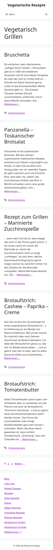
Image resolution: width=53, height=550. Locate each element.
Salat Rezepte (11, 498)
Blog (6, 478)
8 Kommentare (16, 200)
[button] (46, 14)
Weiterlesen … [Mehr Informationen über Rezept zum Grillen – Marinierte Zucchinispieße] (25, 274)
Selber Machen (12, 507)
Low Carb (9, 483)
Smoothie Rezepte (14, 512)
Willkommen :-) (12, 532)
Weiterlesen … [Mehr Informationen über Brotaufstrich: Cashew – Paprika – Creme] (12, 358)
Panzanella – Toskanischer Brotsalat (19, 135)
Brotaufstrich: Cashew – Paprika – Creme (26, 306)
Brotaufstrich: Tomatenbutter (21, 386)
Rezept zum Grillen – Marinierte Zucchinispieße (26, 222)
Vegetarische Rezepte (26, 5)
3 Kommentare (16, 113)
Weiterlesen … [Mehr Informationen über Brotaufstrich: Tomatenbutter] (30, 439)
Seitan (7, 503)
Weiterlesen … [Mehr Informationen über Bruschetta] (12, 104)
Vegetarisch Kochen (15, 527)
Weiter (19, 463)
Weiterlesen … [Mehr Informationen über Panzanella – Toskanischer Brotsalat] (12, 191)
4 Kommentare (16, 283)
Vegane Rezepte (13, 517)
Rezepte (8, 493)
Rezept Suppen (12, 488)
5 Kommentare (16, 367)
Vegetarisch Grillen (14, 522)
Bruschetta (17, 54)
